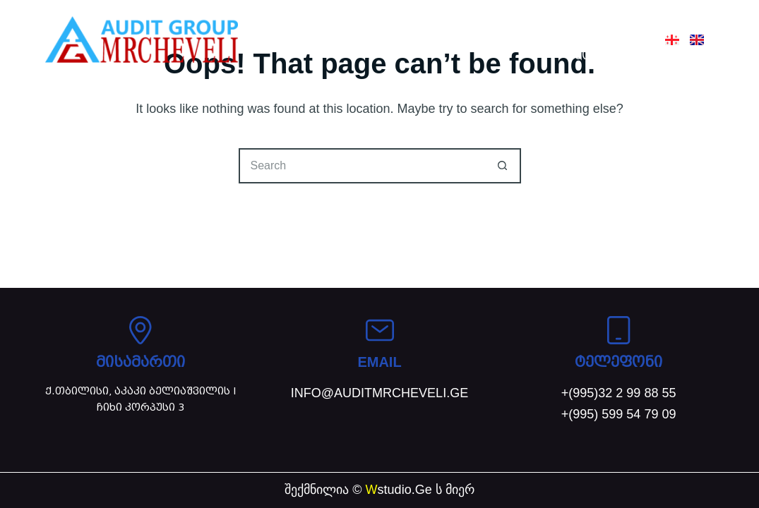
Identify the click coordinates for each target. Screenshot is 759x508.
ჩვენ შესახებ (403, 23)
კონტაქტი (607, 55)
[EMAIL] (380, 330)
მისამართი (140, 361)
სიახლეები (604, 23)
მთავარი (310, 23)
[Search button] (503, 165)
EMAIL (379, 362)
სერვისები (507, 23)
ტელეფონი (618, 361)
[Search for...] (362, 165)
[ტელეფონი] (618, 330)
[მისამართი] (140, 330)
